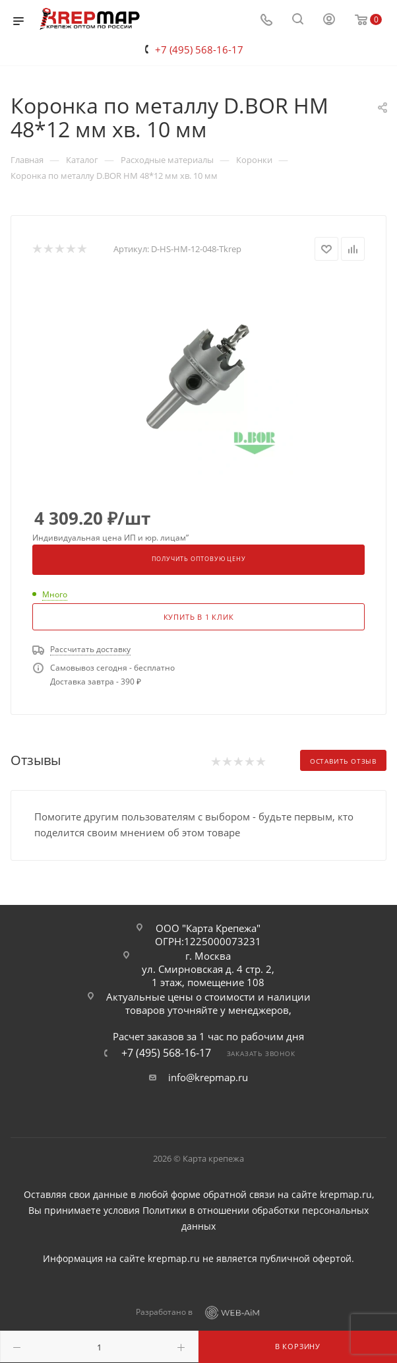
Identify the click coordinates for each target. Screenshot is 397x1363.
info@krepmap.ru (208, 1077)
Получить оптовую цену (199, 559)
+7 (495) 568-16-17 (199, 49)
